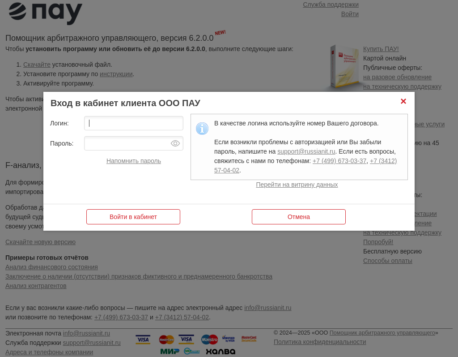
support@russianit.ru (306, 151)
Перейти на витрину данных (297, 184)
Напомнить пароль (133, 160)
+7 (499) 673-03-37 (339, 160)
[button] (403, 102)
